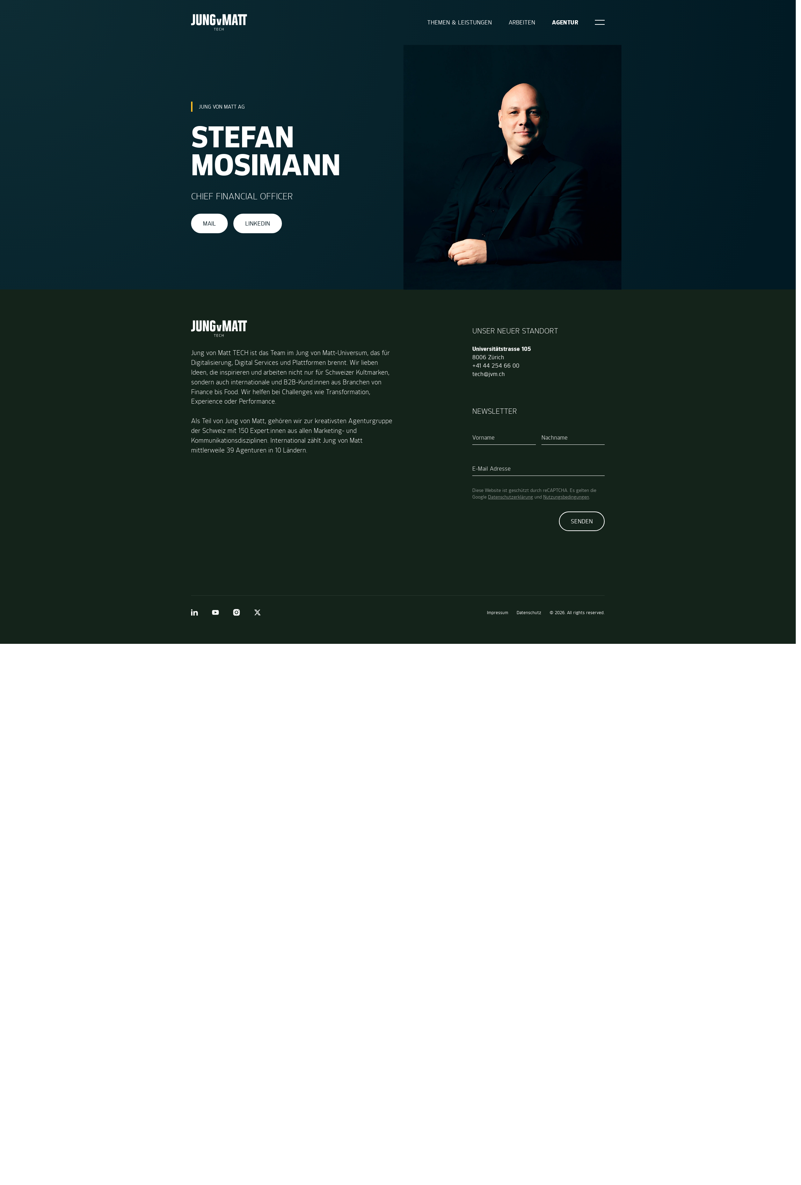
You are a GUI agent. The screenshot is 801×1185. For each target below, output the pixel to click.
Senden (582, 521)
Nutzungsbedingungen (566, 497)
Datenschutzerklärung (510, 497)
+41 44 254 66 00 (495, 365)
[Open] (600, 22)
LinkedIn (257, 223)
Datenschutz (529, 612)
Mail (209, 223)
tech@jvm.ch (488, 374)
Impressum (497, 612)
